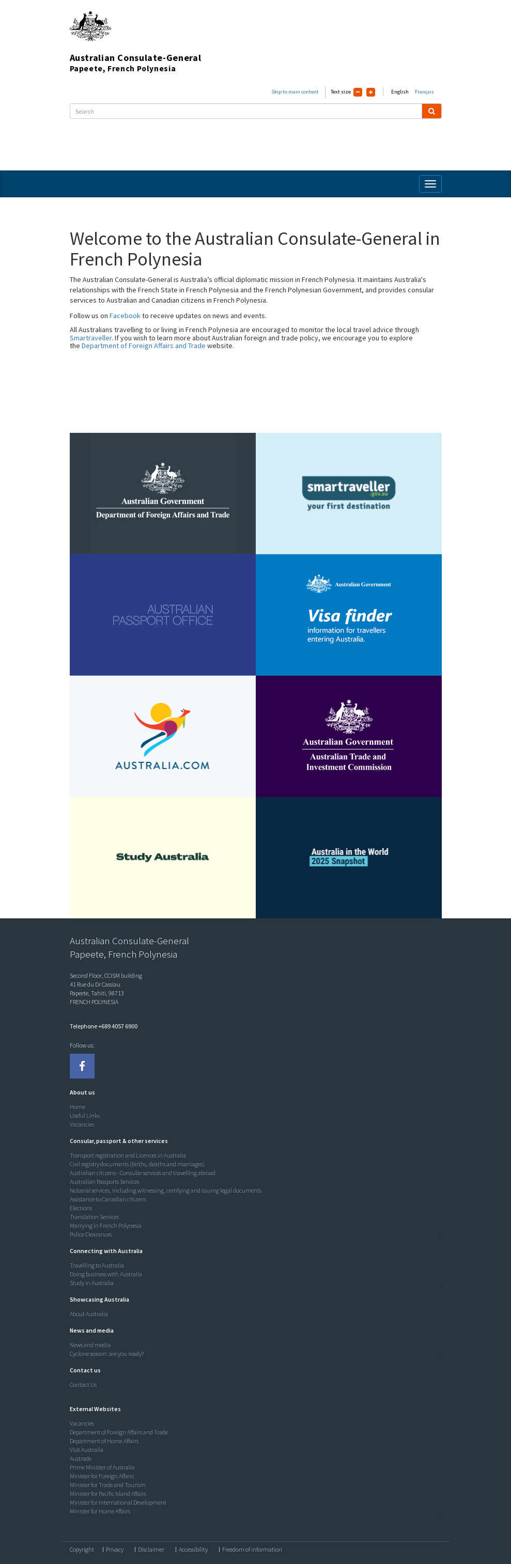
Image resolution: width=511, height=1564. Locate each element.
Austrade (80, 1458)
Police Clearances (91, 1234)
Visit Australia (86, 1449)
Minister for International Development (118, 1502)
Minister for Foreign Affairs (102, 1476)
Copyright (82, 1549)
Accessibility (193, 1549)
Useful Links (85, 1115)
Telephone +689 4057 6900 (103, 1026)
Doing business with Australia (106, 1274)
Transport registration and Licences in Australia (128, 1155)
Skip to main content (295, 91)
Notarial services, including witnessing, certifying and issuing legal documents (165, 1190)
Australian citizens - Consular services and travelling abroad (142, 1173)
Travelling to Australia (97, 1265)
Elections (81, 1208)
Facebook (125, 315)
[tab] (253, 1092)
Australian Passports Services (104, 1181)
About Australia (89, 1314)
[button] (80, 1092)
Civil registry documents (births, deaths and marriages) (137, 1164)
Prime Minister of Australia (102, 1467)
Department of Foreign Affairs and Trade (144, 345)
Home (77, 1107)
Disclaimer (151, 1549)
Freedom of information (252, 1549)
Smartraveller (91, 337)
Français (424, 91)
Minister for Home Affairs (100, 1511)
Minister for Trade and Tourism (108, 1485)
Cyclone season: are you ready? (107, 1353)
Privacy (114, 1549)
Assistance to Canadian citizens (108, 1199)
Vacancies (82, 1124)
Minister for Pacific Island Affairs (108, 1493)
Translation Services (94, 1217)
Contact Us (83, 1384)
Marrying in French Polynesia (106, 1225)
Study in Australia (92, 1283)
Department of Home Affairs (104, 1441)
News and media (90, 1345)
